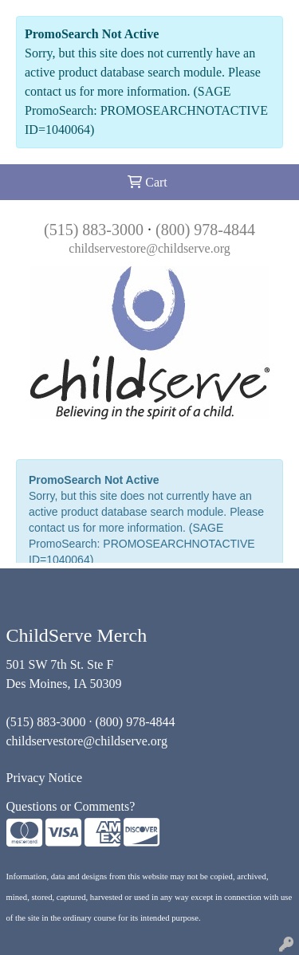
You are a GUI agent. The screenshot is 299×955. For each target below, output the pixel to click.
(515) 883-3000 (94, 229)
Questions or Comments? (71, 806)
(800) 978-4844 (205, 229)
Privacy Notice (44, 777)
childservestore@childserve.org (149, 248)
